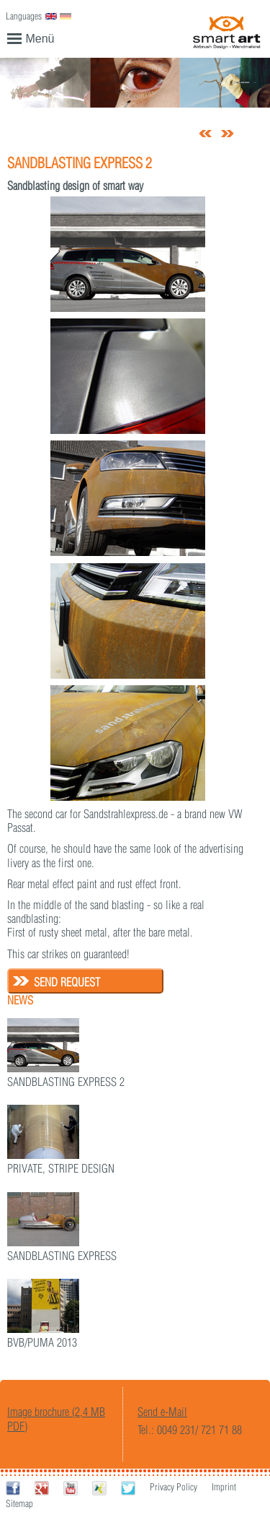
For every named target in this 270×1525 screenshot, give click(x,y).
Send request (67, 982)
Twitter (128, 1488)
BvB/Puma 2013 (42, 1342)
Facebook (13, 1488)
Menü (31, 38)
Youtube (70, 1488)
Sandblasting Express (62, 1255)
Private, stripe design (60, 1168)
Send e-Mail (162, 1411)
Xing (99, 1488)
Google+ (42, 1488)
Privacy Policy (173, 1487)
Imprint (224, 1487)
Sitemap (19, 1503)
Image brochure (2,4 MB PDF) (56, 1418)
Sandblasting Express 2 (66, 1081)
